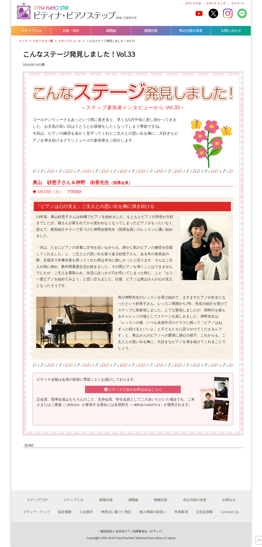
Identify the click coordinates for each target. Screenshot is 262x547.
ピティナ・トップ (36, 511)
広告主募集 (204, 511)
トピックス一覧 (43, 41)
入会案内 (86, 511)
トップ (23, 41)
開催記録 (151, 30)
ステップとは (31, 30)
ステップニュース (69, 41)
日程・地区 (71, 30)
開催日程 (106, 499)
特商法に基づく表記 (116, 511)
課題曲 (111, 30)
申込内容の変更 (190, 30)
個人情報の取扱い (152, 511)
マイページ (237, 3)
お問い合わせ (231, 30)
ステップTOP (37, 499)
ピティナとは (193, 3)
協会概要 (64, 511)
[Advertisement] (80, 466)
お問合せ (228, 499)
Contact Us (230, 511)
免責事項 (181, 511)
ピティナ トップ (215, 3)
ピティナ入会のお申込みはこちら (133, 390)
